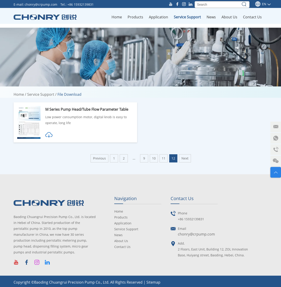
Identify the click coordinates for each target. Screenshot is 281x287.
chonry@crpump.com (41, 4)
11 (163, 158)
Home (117, 17)
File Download (69, 94)
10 (154, 158)
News (211, 17)
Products (135, 17)
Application (158, 17)
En (260, 4)
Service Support (187, 17)
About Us (229, 17)
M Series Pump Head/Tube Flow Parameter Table (86, 109)
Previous (99, 158)
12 (173, 158)
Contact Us (252, 17)
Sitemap (153, 282)
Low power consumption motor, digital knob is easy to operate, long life (86, 120)
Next (184, 158)
